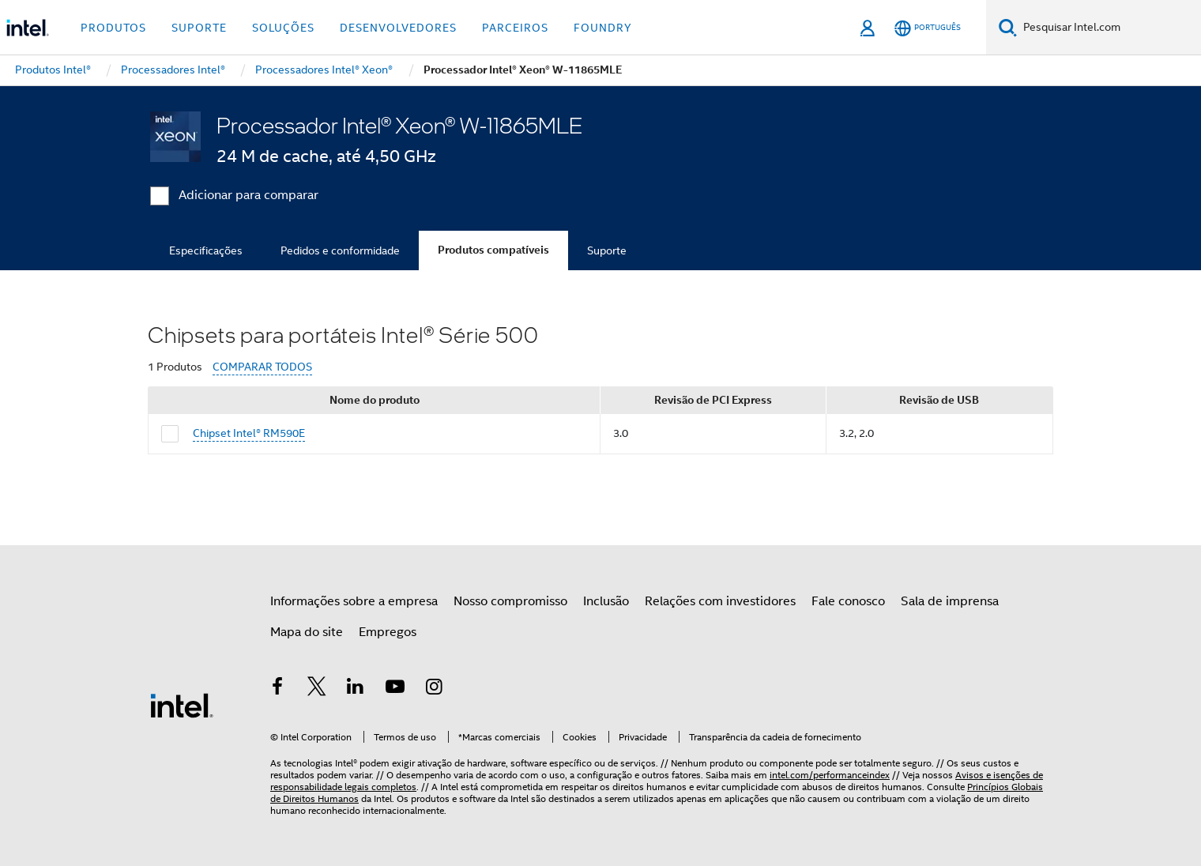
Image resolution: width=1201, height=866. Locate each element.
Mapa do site (306, 632)
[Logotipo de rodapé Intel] (181, 705)
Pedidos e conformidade (340, 250)
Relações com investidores (720, 601)
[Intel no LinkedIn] (355, 689)
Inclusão (606, 601)
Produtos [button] (113, 28)
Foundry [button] (603, 28)
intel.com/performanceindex (830, 775)
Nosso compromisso (510, 601)
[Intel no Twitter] (316, 689)
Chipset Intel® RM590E (249, 433)
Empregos (387, 632)
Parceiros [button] (515, 28)
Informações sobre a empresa (354, 601)
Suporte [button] (199, 28)
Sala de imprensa (950, 601)
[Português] (927, 28)
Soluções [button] (283, 28)
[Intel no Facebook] (277, 689)
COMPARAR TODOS (262, 367)
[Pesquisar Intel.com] (1109, 28)
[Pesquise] (1008, 27)
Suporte (607, 250)
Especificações (206, 250)
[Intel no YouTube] (395, 689)
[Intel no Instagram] (433, 689)
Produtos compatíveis (493, 250)
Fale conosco (848, 601)
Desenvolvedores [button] (398, 28)
